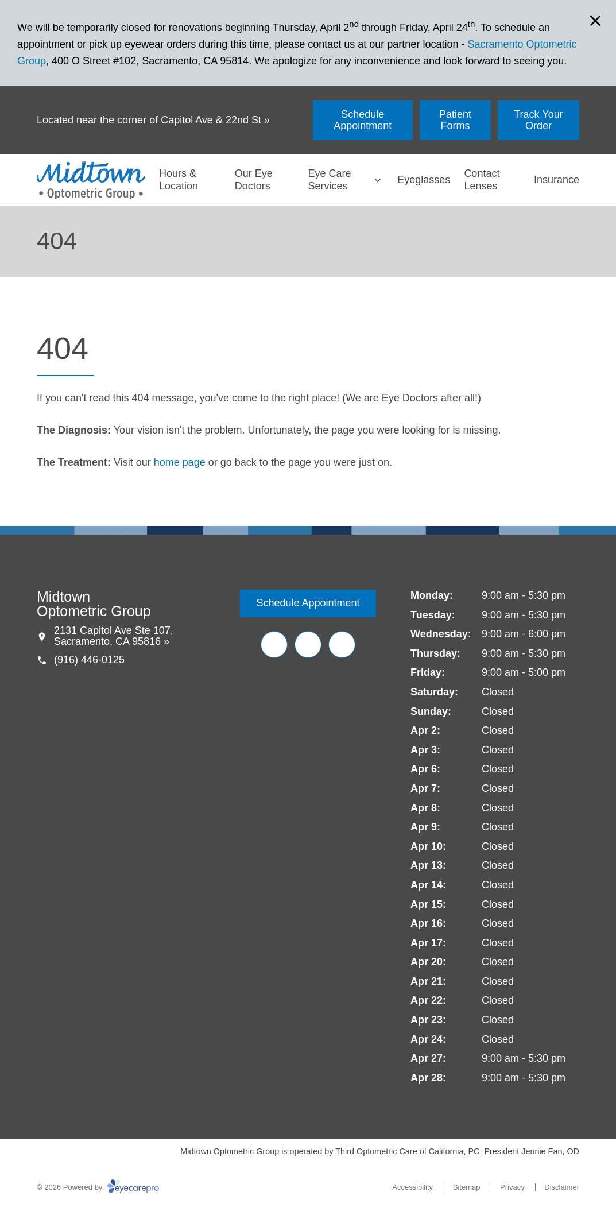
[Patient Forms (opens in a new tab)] (455, 120)
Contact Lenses (481, 180)
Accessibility (412, 1187)
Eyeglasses (423, 179)
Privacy (512, 1187)
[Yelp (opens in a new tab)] (308, 644)
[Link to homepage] (91, 180)
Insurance (556, 179)
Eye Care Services (329, 180)
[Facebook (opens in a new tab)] (274, 644)
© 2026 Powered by (98, 1187)
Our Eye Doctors (254, 180)
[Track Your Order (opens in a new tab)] (538, 120)
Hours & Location (178, 180)
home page (180, 462)
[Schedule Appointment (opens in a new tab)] (363, 120)
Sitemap (467, 1187)
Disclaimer (561, 1187)
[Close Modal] (595, 21)
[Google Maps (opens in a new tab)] (341, 644)
